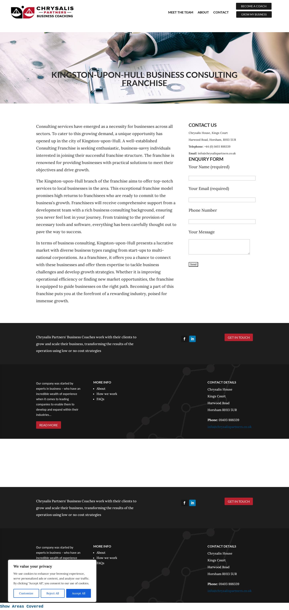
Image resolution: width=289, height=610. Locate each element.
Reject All (52, 593)
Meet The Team (180, 12)
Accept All (78, 593)
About (203, 12)
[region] (52, 581)
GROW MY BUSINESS (254, 14)
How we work (107, 394)
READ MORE (48, 425)
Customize (26, 593)
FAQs (100, 399)
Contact (221, 12)
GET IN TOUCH (239, 337)
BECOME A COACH (254, 6)
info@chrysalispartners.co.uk (230, 427)
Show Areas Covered (21, 606)
